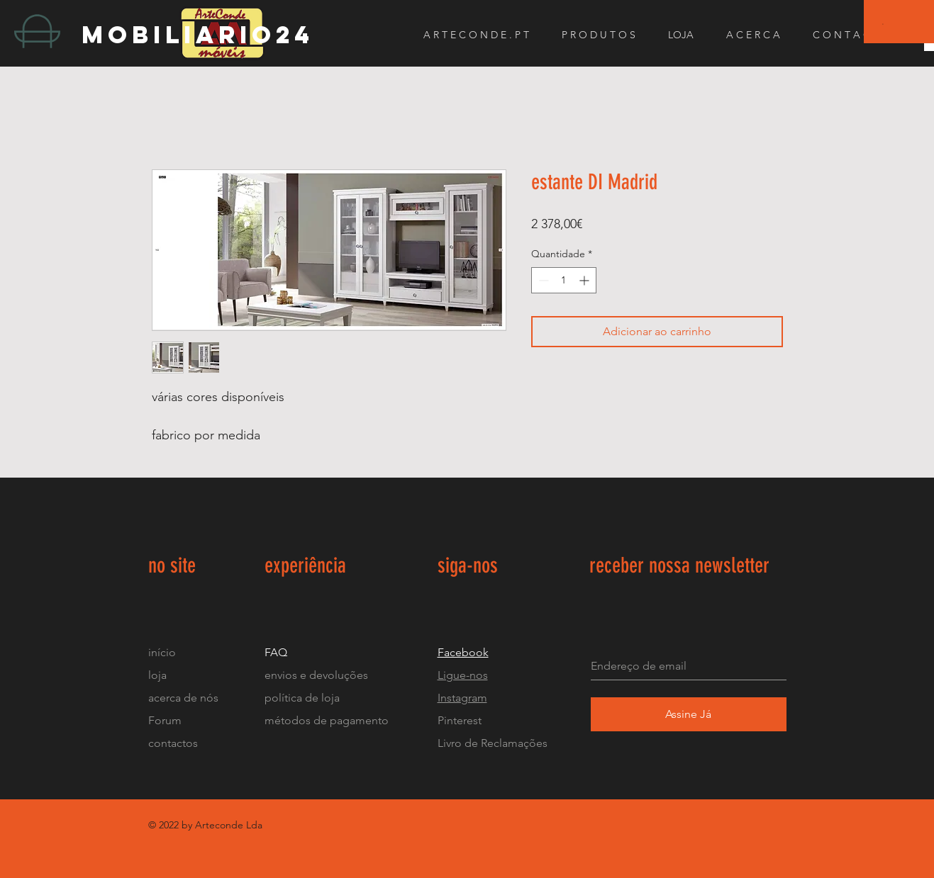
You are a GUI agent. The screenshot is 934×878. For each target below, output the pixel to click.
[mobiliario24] (208, 34)
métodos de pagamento (327, 720)
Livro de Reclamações (492, 743)
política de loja (304, 697)
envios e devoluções (316, 675)
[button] (883, 23)
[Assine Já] (688, 714)
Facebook (463, 652)
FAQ (276, 652)
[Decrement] (542, 280)
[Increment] (585, 280)
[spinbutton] (564, 280)
